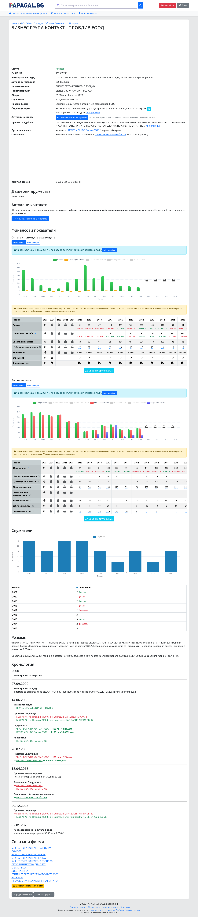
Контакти (125, 907)
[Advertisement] (99, 48)
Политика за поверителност (103, 907)
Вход (183, 5)
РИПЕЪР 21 (17, 877)
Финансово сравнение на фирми (28, 13)
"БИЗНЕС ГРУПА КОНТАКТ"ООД (32, 728)
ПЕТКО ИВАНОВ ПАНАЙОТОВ (83, 130)
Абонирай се (167, 5)
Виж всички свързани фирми (28, 885)
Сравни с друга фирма (99, 370)
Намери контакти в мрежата (72, 117)
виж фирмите (93, 112)
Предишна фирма (22, 894)
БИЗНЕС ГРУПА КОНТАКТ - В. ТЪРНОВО (32, 861)
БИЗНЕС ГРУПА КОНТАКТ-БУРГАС (29, 857)
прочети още (153, 125)
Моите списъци (88, 13)
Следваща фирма (44, 894)
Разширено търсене (63, 13)
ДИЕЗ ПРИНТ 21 (20, 870)
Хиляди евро (33, 242)
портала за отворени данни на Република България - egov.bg (115, 910)
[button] (45, 326)
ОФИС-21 (16, 851)
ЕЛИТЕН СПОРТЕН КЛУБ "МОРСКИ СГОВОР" (35, 874)
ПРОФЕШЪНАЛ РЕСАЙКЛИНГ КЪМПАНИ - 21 (35, 880)
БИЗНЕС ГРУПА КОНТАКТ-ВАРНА (29, 854)
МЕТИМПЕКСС (19, 867)
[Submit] (58, 5)
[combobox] (96, 5)
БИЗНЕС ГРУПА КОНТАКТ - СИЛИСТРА (31, 847)
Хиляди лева (19, 242)
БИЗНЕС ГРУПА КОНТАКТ (29, 760)
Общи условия (77, 907)
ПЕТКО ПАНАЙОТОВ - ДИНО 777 (29, 864)
